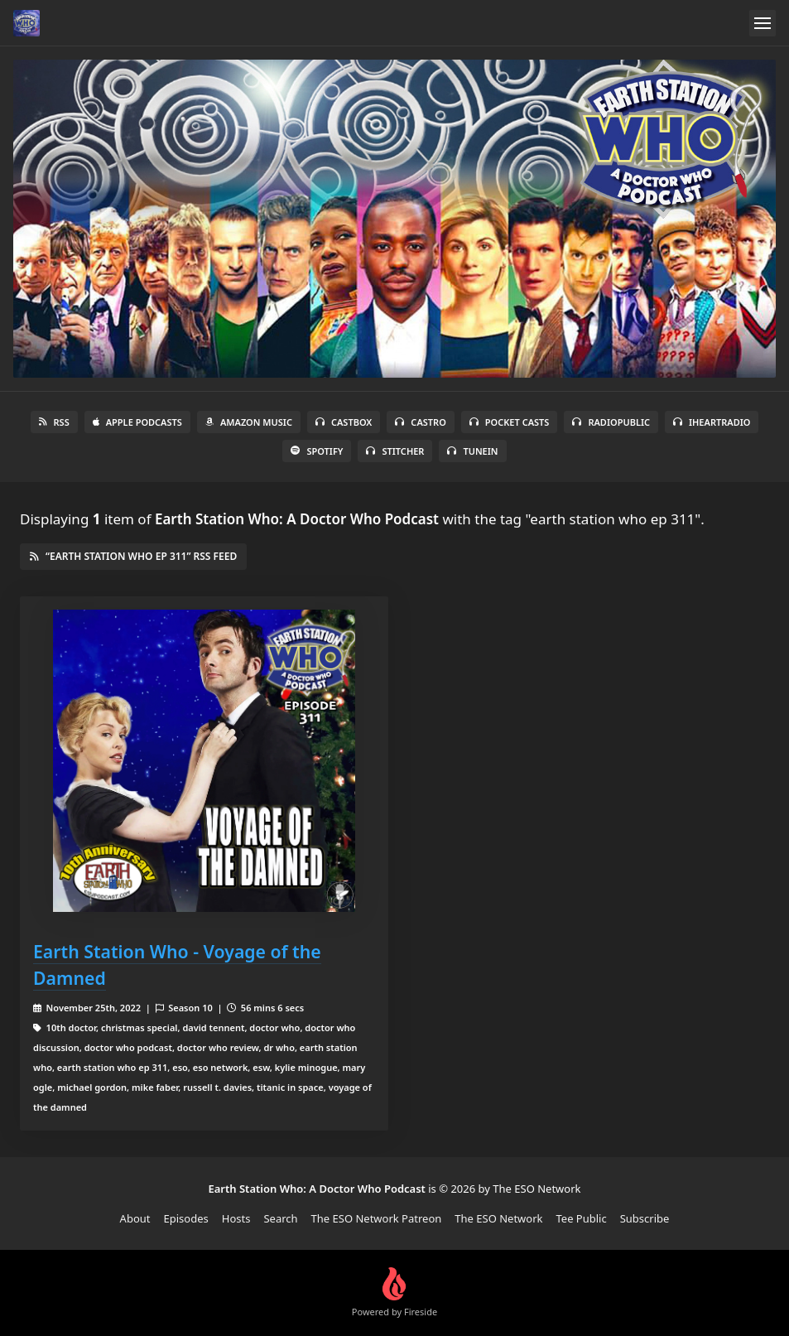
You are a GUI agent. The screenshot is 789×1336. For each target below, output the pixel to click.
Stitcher (395, 451)
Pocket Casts (509, 422)
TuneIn (472, 451)
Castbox (343, 422)
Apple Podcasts (137, 422)
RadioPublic (611, 422)
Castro (420, 422)
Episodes (186, 1218)
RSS (54, 422)
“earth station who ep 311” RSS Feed (133, 556)
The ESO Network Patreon (376, 1218)
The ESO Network (498, 1218)
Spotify (317, 451)
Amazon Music (248, 422)
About (135, 1218)
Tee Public (581, 1218)
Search (280, 1218)
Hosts (236, 1218)
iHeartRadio (712, 422)
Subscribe (645, 1218)
